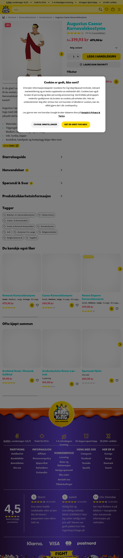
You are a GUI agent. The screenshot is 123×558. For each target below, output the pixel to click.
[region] (61, 104)
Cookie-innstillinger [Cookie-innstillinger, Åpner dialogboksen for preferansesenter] (45, 124)
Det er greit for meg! (75, 124)
